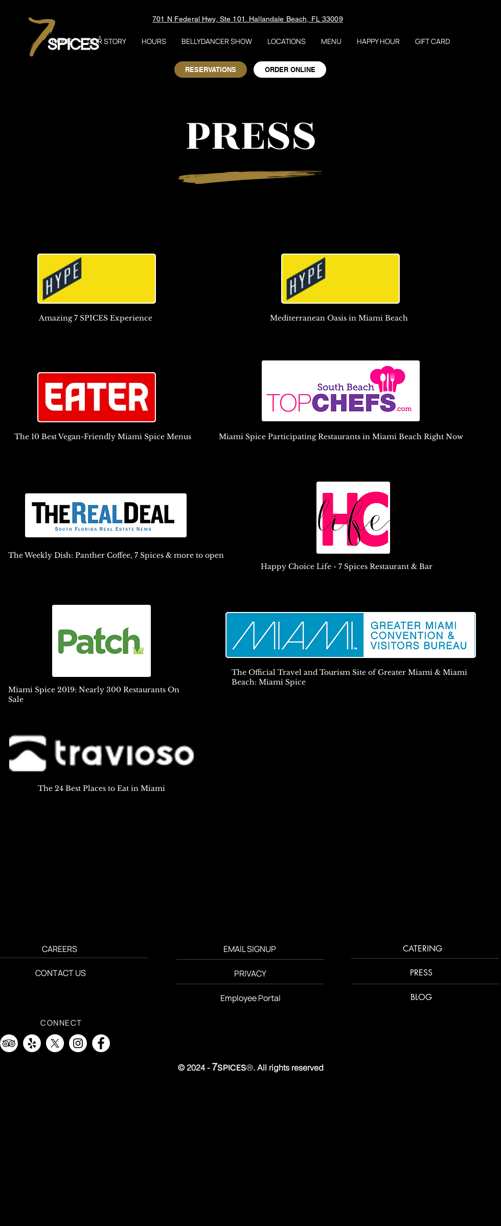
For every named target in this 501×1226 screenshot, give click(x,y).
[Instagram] (78, 1043)
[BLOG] (421, 998)
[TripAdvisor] (9, 1043)
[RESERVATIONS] (210, 69)
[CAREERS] (59, 949)
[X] (55, 1043)
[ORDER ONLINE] (290, 69)
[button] (286, 41)
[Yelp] (32, 1043)
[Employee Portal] (250, 998)
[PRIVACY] (250, 974)
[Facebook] (101, 1043)
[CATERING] (422, 949)
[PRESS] (421, 973)
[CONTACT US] (60, 973)
